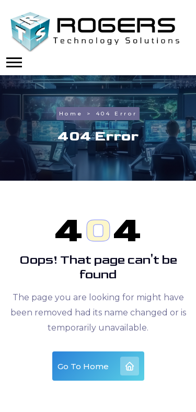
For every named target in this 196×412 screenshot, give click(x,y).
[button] (14, 62)
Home (71, 113)
